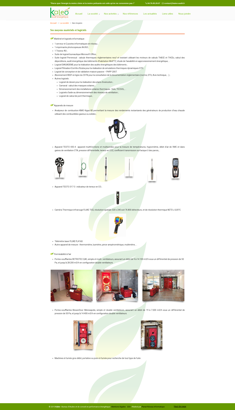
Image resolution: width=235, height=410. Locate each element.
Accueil (53, 23)
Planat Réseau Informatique (153, 407)
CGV (129, 407)
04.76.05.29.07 (154, 3)
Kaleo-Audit (60, 13)
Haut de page (180, 406)
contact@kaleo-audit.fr (174, 3)
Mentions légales (118, 407)
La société (64, 23)
